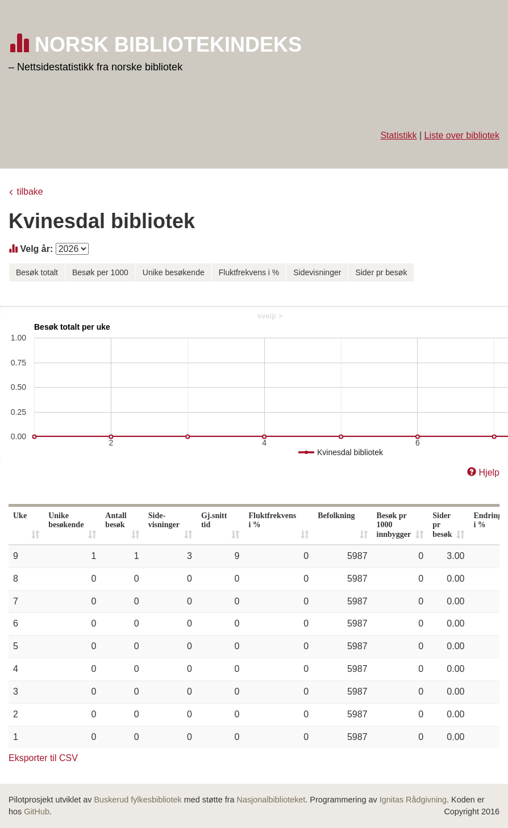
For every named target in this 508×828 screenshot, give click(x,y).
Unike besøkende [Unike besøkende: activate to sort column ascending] (66, 520)
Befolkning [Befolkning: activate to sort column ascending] (336, 515)
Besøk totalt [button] (37, 272)
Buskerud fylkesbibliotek (137, 799)
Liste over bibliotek (461, 135)
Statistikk (398, 135)
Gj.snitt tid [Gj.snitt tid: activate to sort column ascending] (214, 520)
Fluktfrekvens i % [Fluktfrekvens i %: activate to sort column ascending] (272, 520)
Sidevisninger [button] (317, 272)
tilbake (29, 191)
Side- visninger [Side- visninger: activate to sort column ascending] (164, 520)
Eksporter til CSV (43, 758)
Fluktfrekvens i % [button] (249, 272)
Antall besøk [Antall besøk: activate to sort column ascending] (115, 520)
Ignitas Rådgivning (413, 799)
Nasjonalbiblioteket (271, 799)
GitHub (36, 811)
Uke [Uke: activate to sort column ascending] (20, 515)
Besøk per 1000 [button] (100, 272)
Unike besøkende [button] (174, 272)
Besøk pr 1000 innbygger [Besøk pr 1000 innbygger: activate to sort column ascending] (394, 525)
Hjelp (489, 472)
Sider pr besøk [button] (381, 272)
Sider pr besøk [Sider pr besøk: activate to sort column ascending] (442, 525)
